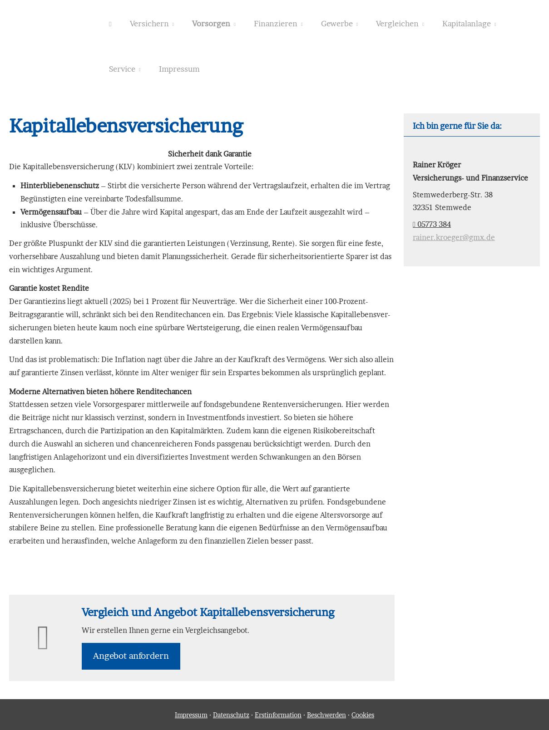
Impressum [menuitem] (179, 68)
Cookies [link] (362, 715)
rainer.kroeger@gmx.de (454, 237)
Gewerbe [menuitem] (337, 23)
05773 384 (432, 224)
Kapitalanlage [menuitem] (466, 23)
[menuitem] (110, 23)
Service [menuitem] (122, 68)
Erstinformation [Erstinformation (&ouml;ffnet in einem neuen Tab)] (278, 715)
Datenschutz (231, 715)
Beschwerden (326, 715)
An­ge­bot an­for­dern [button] (131, 656)
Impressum (191, 715)
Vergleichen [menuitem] (397, 23)
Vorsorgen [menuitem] (211, 23)
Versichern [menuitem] (149, 23)
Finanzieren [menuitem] (275, 23)
